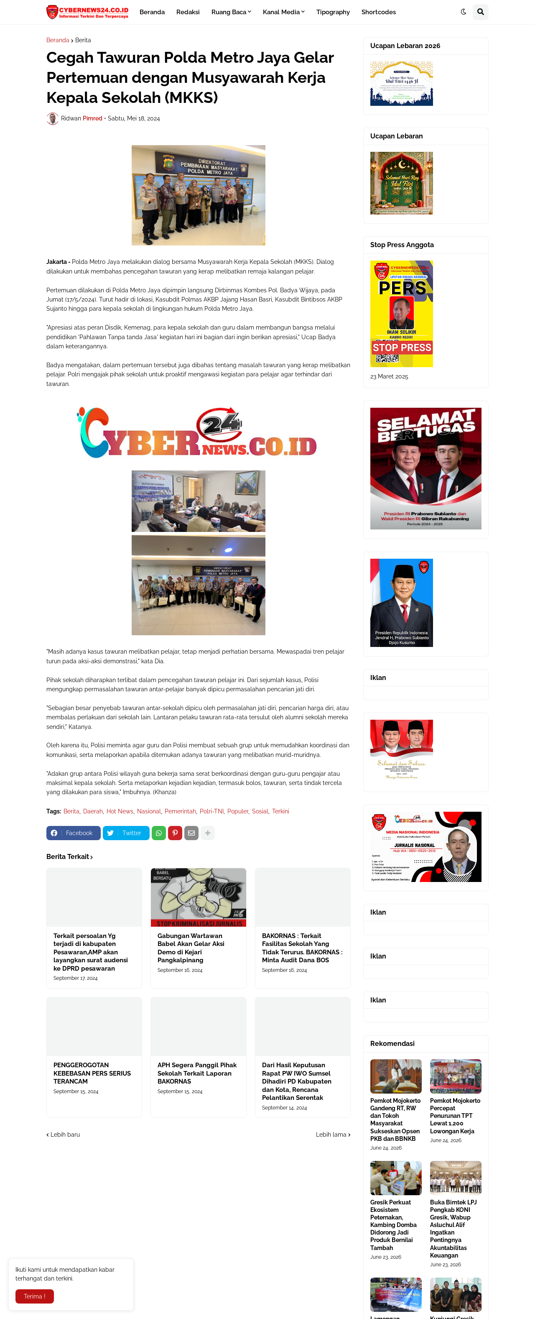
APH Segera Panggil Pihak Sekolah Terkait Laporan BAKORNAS (197, 1073)
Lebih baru (65, 1134)
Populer (237, 811)
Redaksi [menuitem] (188, 12)
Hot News (120, 811)
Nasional (149, 811)
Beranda (57, 40)
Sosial (260, 811)
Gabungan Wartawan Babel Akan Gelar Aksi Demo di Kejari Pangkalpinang (191, 948)
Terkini (280, 811)
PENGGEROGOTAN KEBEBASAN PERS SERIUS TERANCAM (92, 1073)
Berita (83, 40)
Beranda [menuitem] (152, 12)
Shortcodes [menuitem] (379, 12)
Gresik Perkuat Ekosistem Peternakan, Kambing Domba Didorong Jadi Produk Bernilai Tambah (393, 1225)
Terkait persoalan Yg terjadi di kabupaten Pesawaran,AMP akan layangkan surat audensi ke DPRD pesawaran (91, 952)
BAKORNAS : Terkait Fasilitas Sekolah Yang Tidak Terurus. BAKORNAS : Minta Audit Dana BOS (302, 948)
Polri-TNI (212, 811)
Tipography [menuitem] (333, 12)
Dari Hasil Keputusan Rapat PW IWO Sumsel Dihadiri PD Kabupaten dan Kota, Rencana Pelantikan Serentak (296, 1081)
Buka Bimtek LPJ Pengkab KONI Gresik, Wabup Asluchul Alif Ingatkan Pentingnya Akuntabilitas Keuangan (453, 1229)
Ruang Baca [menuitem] (228, 12)
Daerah (93, 811)
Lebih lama (331, 1134)
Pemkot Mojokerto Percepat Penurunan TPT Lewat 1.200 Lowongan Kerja (455, 1116)
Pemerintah (180, 811)
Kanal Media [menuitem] (281, 12)
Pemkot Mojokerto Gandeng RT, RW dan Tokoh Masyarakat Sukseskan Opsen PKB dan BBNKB (395, 1119)
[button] (463, 12)
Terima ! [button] (35, 1296)
